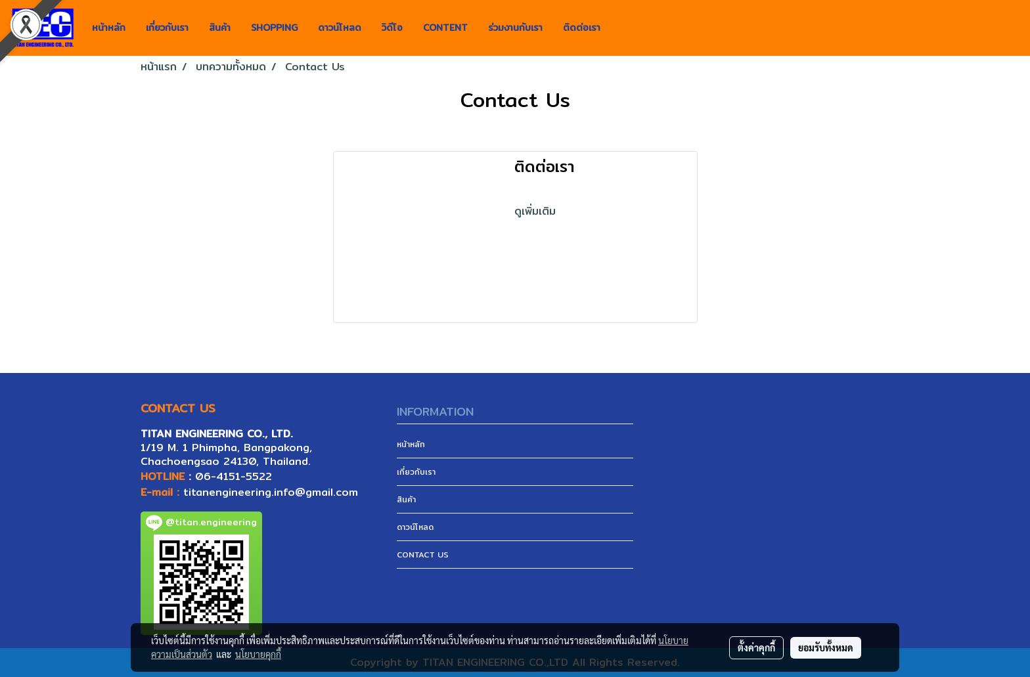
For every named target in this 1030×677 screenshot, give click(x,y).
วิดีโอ (392, 27)
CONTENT (445, 27)
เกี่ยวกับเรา (167, 27)
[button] (622, 28)
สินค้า (220, 27)
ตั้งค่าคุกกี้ (756, 647)
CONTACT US (423, 554)
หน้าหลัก (108, 27)
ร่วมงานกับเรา (515, 27)
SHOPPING (274, 27)
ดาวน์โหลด (339, 27)
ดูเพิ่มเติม (537, 211)
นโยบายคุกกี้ (258, 654)
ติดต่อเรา (581, 27)
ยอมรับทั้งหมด (825, 647)
